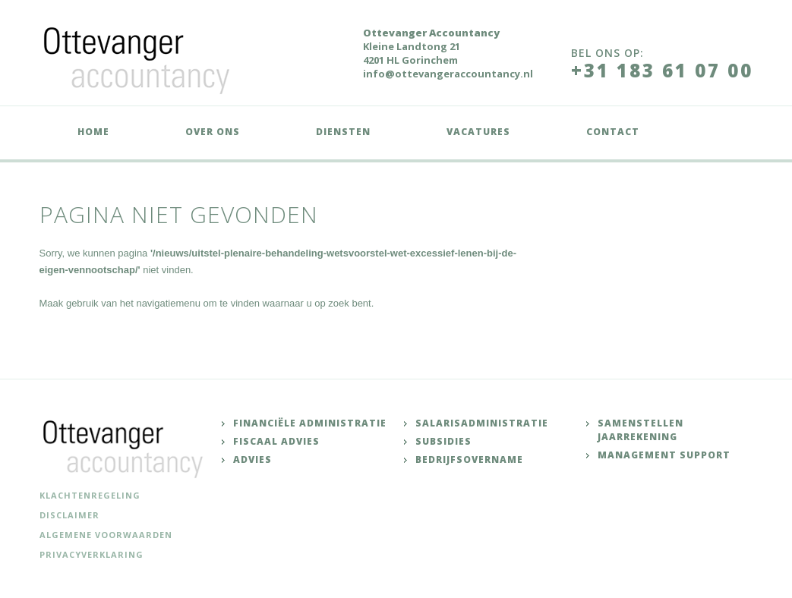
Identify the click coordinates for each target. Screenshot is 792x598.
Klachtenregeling (89, 495)
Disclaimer (69, 515)
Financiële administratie (310, 423)
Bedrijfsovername (469, 459)
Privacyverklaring (91, 554)
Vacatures (478, 131)
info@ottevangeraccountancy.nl (448, 73)
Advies (252, 459)
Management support (664, 454)
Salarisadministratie (481, 423)
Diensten (343, 131)
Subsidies (443, 441)
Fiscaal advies (276, 441)
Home (93, 131)
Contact (612, 131)
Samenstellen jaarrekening (640, 430)
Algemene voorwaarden (105, 534)
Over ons (212, 131)
